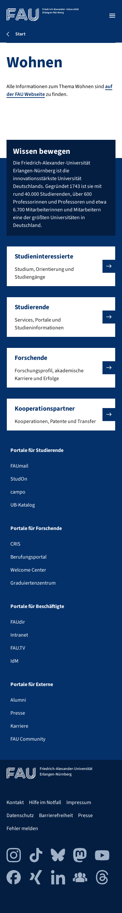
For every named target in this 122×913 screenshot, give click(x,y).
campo (17, 492)
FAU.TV (17, 648)
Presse (17, 713)
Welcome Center (28, 570)
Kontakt (15, 802)
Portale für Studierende (36, 450)
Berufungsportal (28, 557)
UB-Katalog (22, 505)
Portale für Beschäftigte (37, 606)
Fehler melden (22, 828)
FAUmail (19, 466)
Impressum (78, 802)
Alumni (18, 700)
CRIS (15, 544)
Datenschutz (20, 815)
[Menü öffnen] (112, 15)
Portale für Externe (31, 684)
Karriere (19, 726)
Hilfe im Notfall (45, 802)
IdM (14, 661)
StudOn (18, 479)
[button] (61, 266)
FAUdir (17, 622)
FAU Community (27, 739)
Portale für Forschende (36, 528)
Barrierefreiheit (56, 815)
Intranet (19, 635)
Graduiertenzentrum (33, 583)
